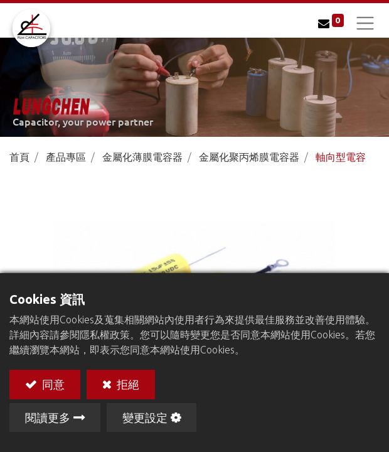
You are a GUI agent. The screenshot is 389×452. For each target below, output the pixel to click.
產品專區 (66, 157)
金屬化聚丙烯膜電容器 (249, 157)
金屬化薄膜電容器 (142, 157)
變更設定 (145, 417)
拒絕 (126, 384)
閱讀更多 (47, 417)
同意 (52, 384)
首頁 (19, 157)
